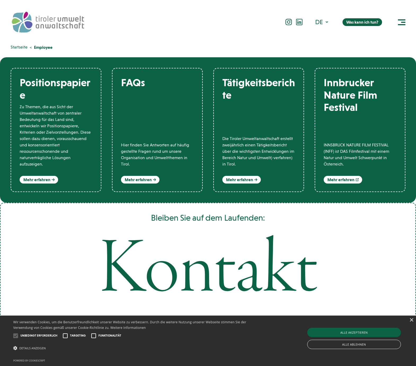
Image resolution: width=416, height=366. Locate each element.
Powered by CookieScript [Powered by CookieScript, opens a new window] (29, 360)
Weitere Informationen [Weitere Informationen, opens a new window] (128, 327)
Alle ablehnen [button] (354, 344)
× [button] (411, 320)
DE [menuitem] (319, 22)
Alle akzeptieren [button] (354, 332)
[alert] (208, 341)
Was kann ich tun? (362, 22)
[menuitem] (322, 21)
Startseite (19, 47)
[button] (15, 335)
